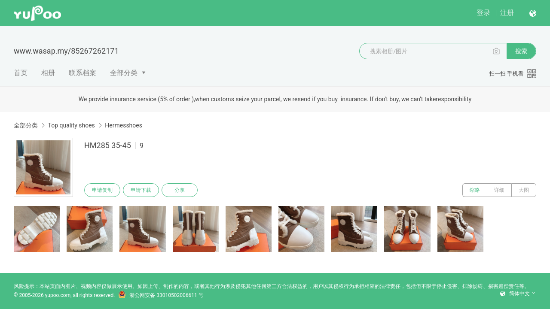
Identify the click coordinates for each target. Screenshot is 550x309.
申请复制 (102, 190)
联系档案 (82, 73)
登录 (483, 13)
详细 (499, 190)
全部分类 (124, 73)
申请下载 (141, 190)
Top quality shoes (71, 125)
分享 (179, 190)
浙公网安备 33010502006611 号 (160, 295)
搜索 (521, 51)
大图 (524, 190)
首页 (21, 73)
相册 (48, 73)
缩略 (475, 190)
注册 (507, 13)
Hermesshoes (123, 125)
